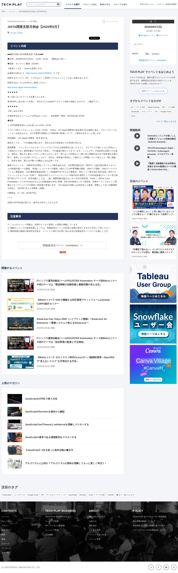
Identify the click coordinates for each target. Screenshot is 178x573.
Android (111, 495)
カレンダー (6, 521)
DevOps (83, 495)
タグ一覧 (5, 553)
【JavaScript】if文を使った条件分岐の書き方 (49, 450)
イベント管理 (94, 539)
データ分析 (140, 107)
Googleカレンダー (147, 35)
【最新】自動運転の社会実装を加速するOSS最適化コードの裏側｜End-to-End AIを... (161, 166)
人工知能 (171, 107)
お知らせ (93, 521)
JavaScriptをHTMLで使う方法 (41, 399)
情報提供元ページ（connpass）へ (63, 245)
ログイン (161, 4)
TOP (3, 12)
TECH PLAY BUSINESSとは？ (58, 517)
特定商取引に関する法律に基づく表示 (149, 525)
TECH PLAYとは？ (97, 517)
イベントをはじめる (97, 535)
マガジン (5, 525)
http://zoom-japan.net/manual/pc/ (22, 87)
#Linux (13, 33)
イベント (11, 12)
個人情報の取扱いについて (144, 521)
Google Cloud (165, 112)
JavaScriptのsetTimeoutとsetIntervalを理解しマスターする (57, 424)
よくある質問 (94, 530)
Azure (133, 116)
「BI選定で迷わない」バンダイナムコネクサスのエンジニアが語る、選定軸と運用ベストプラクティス (152, 252)
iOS (163, 107)
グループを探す (120, 4)
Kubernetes (6, 495)
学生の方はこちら (147, 4)
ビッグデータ (19, 495)
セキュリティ (147, 112)
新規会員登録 (171, 4)
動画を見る (105, 4)
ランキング (6, 548)
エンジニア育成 (52, 530)
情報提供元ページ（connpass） (153, 60)
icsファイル (162, 35)
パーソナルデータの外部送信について (149, 530)
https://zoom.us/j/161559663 (39, 73)
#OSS (20, 33)
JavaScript (135, 112)
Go (156, 112)
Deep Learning (153, 107)
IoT (132, 107)
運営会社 (93, 525)
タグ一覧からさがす (167, 121)
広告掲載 (49, 535)
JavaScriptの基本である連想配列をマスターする (50, 437)
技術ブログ (6, 530)
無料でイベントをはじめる (153, 91)
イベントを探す (73, 4)
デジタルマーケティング (56, 495)
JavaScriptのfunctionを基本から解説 (45, 411)
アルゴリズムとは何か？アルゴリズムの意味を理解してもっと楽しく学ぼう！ (66, 463)
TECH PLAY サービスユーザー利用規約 (149, 517)
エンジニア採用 (52, 521)
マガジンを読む (90, 4)
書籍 (3, 539)
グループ (5, 544)
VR (42, 495)
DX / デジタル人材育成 (55, 525)
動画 (3, 535)
